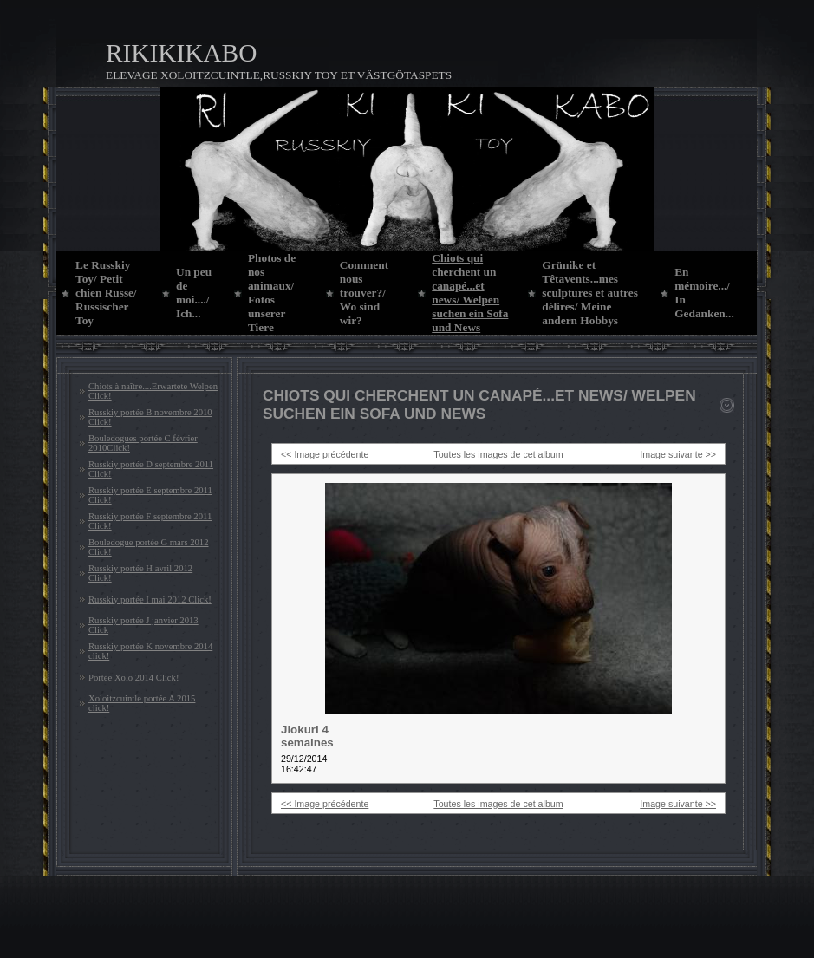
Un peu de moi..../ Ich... (194, 292)
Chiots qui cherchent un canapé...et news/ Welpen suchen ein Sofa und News (470, 292)
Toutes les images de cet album (498, 454)
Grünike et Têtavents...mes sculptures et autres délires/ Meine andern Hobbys (590, 292)
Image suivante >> (678, 454)
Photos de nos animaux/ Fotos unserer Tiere (272, 292)
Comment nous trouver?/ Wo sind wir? (364, 292)
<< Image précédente (324, 454)
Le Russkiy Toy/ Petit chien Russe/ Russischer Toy (106, 292)
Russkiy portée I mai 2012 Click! (150, 599)
